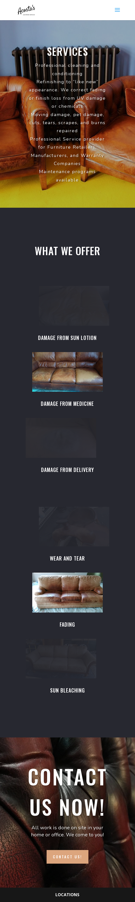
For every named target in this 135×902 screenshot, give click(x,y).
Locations (67, 894)
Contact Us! (67, 856)
